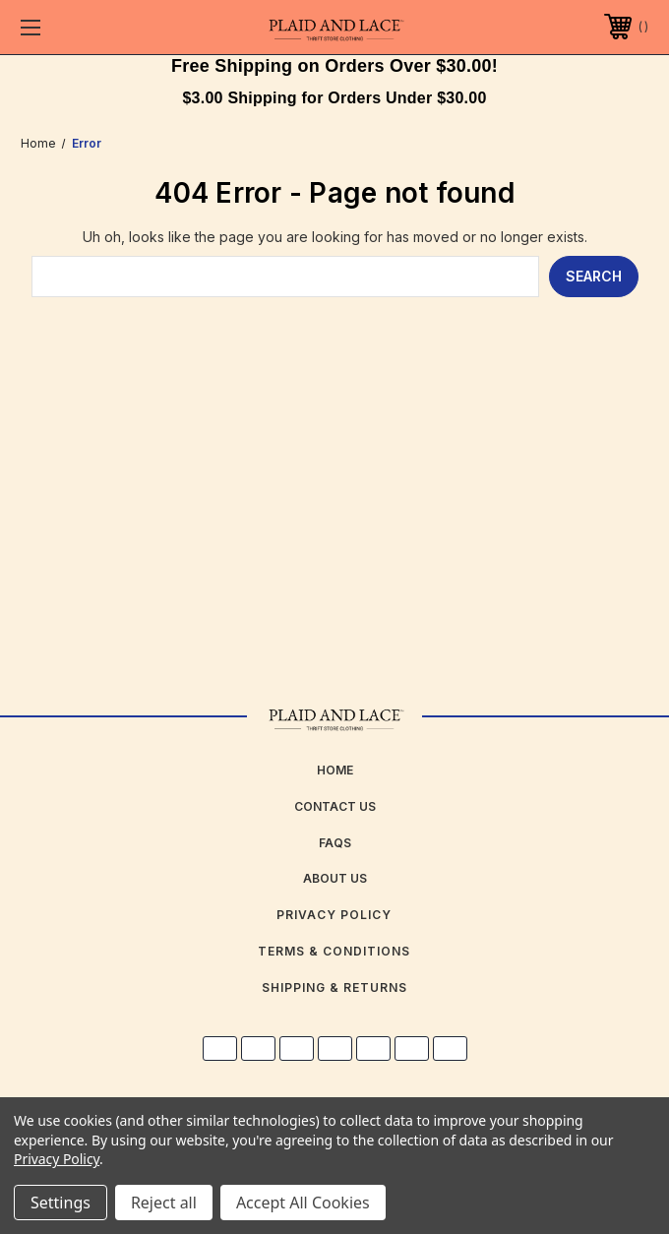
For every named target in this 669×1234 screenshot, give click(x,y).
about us (335, 878)
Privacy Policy (334, 914)
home (335, 770)
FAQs (335, 842)
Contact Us (335, 806)
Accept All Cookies (303, 1202)
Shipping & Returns (334, 987)
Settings (60, 1202)
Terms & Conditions (334, 951)
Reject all (164, 1202)
